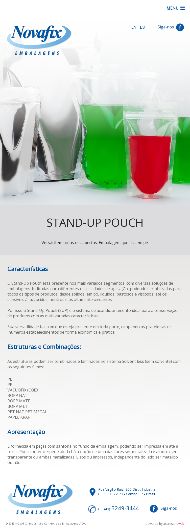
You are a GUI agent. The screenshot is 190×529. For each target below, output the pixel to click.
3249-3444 (125, 508)
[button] (176, 8)
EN (133, 27)
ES (142, 27)
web (181, 524)
